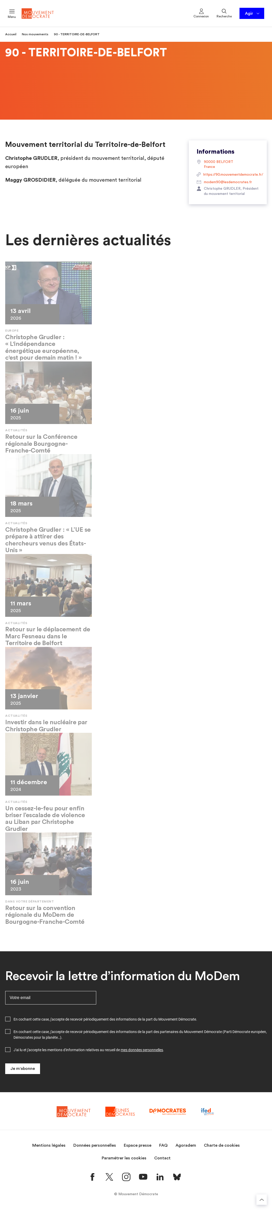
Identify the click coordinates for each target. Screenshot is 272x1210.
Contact (162, 1158)
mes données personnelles (142, 1050)
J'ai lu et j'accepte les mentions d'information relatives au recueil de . (89, 1050)
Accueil (10, 34)
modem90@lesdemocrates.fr (224, 182)
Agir (252, 13)
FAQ (163, 1145)
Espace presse (137, 1145)
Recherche (224, 13)
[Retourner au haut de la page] (261, 1199)
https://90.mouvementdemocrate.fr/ (228, 174)
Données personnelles (94, 1145)
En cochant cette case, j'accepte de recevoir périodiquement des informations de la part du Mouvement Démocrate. (105, 1019)
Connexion (201, 13)
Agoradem (186, 1145)
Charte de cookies (222, 1145)
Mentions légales (49, 1145)
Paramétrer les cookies (124, 1158)
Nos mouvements (35, 34)
